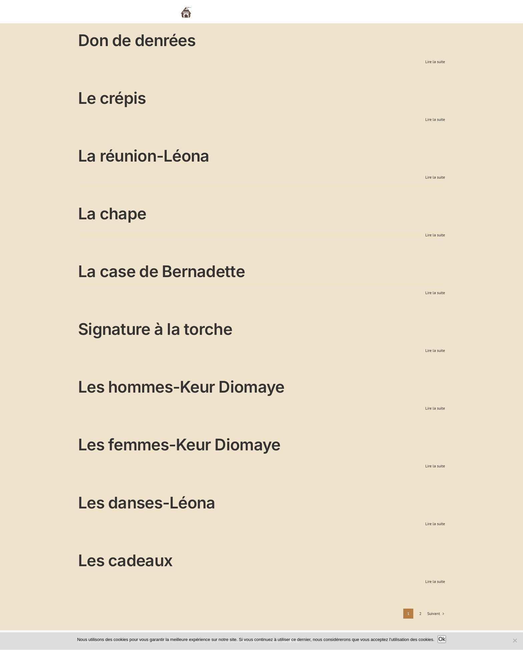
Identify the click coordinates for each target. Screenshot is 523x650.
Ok (441, 639)
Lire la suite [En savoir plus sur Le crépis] (435, 119)
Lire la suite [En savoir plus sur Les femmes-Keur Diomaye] (435, 465)
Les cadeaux (125, 560)
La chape (112, 213)
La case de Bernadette (161, 271)
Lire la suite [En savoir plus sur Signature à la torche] (435, 350)
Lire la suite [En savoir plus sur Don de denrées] (435, 61)
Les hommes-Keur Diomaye (181, 387)
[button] (435, 11)
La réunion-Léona (143, 156)
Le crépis (112, 98)
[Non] (514, 640)
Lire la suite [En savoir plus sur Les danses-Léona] (435, 523)
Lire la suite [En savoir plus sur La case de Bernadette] (435, 292)
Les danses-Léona (146, 502)
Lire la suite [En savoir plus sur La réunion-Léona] (435, 177)
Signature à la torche (155, 329)
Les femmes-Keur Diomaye (179, 444)
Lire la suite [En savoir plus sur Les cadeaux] (435, 581)
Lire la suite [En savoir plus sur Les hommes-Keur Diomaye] (435, 408)
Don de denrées (136, 40)
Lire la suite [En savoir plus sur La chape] (435, 234)
